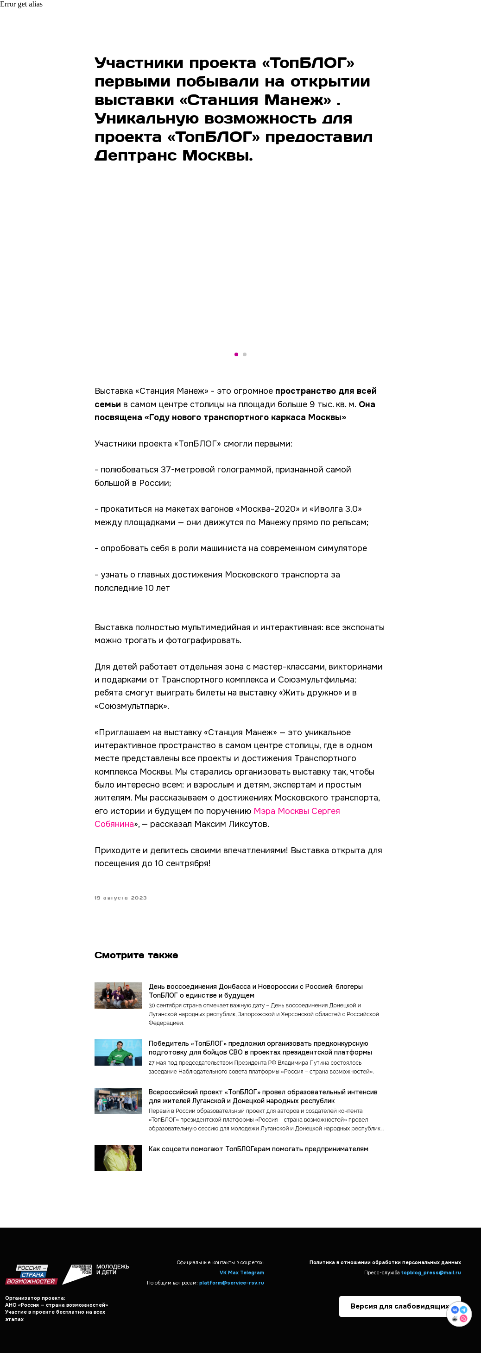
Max (233, 1273)
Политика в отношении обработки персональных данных (385, 1263)
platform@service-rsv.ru (231, 1283)
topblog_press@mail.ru (431, 1273)
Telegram (252, 1273)
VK (223, 1273)
